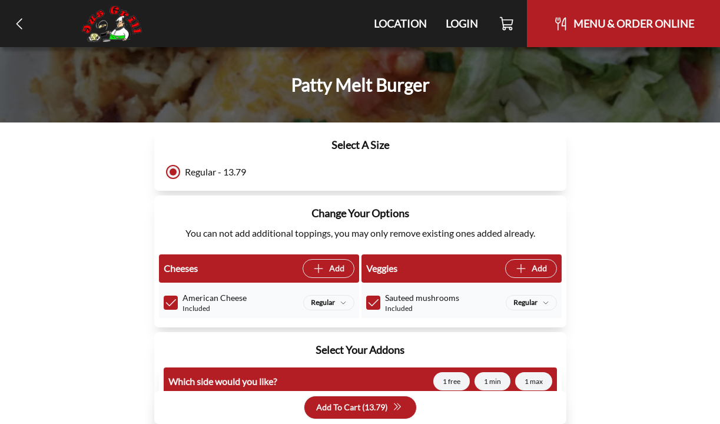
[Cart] (507, 23)
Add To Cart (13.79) (359, 408)
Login (462, 23)
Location (400, 23)
